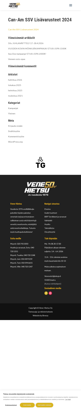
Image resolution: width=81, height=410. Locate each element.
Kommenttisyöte (16, 136)
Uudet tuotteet (50, 213)
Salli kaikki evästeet (44, 405)
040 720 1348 (29, 255)
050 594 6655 (26, 263)
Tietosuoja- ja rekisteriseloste (40, 312)
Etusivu (47, 209)
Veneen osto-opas (16, 59)
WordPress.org (15, 141)
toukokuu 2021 (15, 95)
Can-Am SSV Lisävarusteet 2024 (23, 29)
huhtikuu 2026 (15, 80)
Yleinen (11, 113)
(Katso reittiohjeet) (52, 284)
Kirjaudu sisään (15, 126)
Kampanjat (13, 108)
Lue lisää (68, 399)
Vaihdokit (48, 220)
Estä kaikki (27, 405)
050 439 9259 (26, 259)
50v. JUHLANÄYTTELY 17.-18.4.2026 (25, 43)
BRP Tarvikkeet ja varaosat (55, 216)
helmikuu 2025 (15, 90)
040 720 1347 (26, 266)
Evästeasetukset (11, 405)
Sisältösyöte (14, 131)
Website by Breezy (40, 315)
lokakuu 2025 (14, 85)
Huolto (47, 224)
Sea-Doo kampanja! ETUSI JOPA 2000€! (27, 53)
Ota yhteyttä (49, 232)
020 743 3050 (22, 244)
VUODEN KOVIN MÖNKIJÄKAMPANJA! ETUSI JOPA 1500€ (37, 48)
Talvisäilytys (49, 228)
